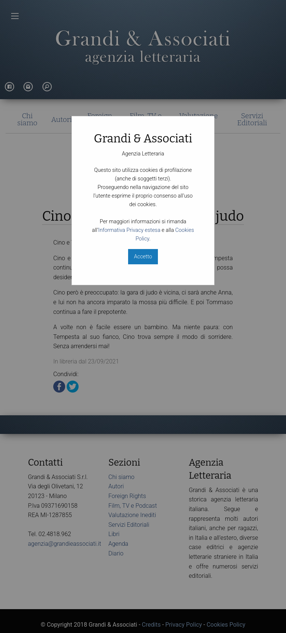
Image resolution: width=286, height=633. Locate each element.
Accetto (143, 256)
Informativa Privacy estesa (129, 230)
